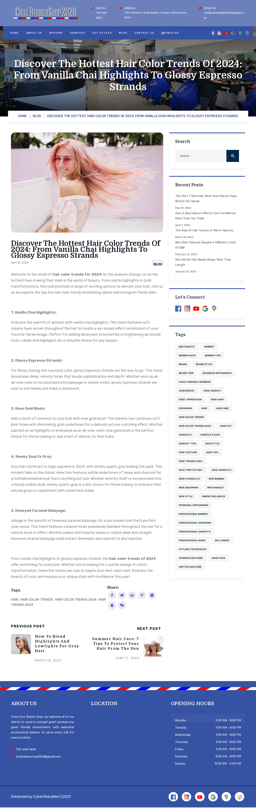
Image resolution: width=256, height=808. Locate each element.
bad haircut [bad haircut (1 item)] (187, 346)
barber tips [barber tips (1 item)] (213, 355)
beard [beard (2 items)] (183, 364)
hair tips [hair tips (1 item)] (212, 452)
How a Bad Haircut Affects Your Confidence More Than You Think (205, 215)
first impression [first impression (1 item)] (190, 399)
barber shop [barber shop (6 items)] (187, 355)
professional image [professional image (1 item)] (192, 540)
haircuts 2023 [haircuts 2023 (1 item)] (210, 434)
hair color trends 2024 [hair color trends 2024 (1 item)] (195, 426)
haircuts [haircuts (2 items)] (185, 434)
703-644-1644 (26, 749)
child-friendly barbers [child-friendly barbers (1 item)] (195, 381)
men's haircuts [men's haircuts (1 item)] (189, 478)
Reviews (56, 32)
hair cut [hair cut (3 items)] (226, 426)
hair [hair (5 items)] (204, 408)
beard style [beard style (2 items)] (204, 364)
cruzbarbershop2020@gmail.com (38, 756)
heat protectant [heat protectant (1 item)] (191, 470)
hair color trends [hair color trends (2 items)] (191, 417)
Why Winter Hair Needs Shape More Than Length (203, 262)
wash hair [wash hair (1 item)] (218, 558)
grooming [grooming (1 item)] (185, 408)
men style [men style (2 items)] (186, 496)
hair (14, 599)
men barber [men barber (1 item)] (216, 478)
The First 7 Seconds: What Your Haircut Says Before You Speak (206, 198)
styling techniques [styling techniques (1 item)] (192, 549)
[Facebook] (212, 33)
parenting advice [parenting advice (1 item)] (213, 496)
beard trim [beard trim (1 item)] (186, 373)
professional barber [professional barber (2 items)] (193, 514)
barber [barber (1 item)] (209, 346)
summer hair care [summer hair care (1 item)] (191, 558)
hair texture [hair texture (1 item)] (188, 452)
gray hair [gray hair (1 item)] (217, 399)
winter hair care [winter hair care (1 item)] (190, 566)
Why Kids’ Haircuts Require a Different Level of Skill (205, 245)
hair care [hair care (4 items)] (222, 408)
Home (14, 32)
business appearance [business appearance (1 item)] (217, 373)
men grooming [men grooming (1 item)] (188, 487)
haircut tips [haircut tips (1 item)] (187, 443)
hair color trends (36, 599)
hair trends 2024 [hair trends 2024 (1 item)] (190, 461)
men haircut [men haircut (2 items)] (215, 487)
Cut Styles (102, 32)
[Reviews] (247, 33)
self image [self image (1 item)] (222, 540)
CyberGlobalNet (46, 796)
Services (77, 32)
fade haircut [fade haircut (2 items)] (212, 390)
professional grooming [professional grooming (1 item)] (195, 522)
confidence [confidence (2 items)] (186, 390)
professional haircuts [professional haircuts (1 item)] (195, 531)
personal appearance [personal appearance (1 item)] (194, 505)
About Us (34, 32)
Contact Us (144, 32)
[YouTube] (226, 33)
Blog (123, 32)
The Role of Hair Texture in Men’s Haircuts (204, 230)
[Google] (233, 33)
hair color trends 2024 (76, 599)
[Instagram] (219, 33)
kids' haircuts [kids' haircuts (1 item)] (221, 470)
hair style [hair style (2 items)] (212, 443)
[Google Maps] (240, 33)
